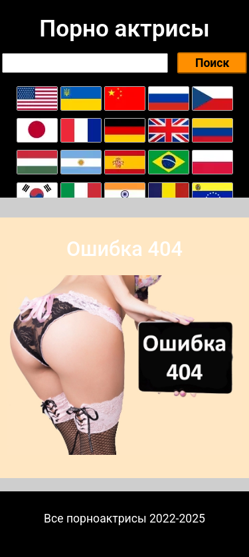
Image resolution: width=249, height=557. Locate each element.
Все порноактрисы (95, 518)
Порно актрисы (124, 28)
